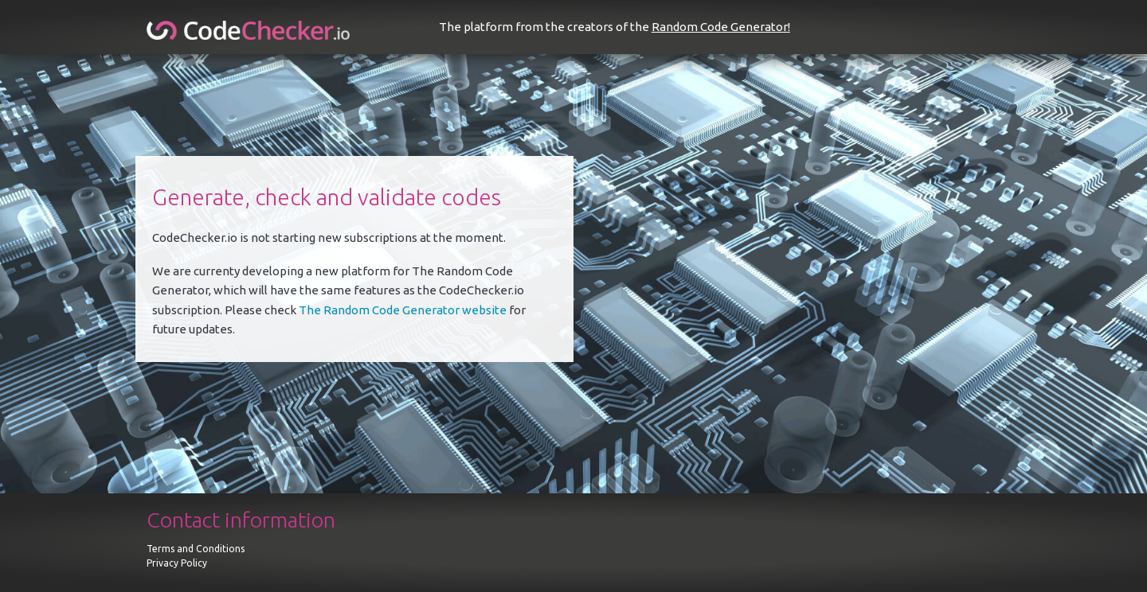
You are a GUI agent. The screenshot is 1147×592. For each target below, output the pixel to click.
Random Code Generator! (721, 26)
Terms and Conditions (196, 548)
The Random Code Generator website (403, 310)
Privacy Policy (177, 563)
